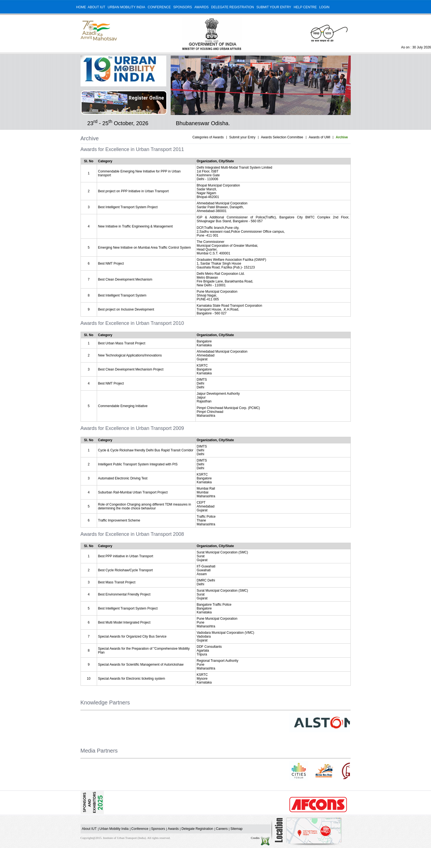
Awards (201, 7)
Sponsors (182, 7)
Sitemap (236, 829)
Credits (260, 837)
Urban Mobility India (126, 7)
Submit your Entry (273, 7)
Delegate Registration (232, 7)
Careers (222, 829)
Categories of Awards (208, 137)
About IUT (96, 7)
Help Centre (305, 7)
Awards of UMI (319, 137)
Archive (342, 137)
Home (81, 7)
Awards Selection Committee (282, 137)
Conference (159, 7)
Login (324, 7)
